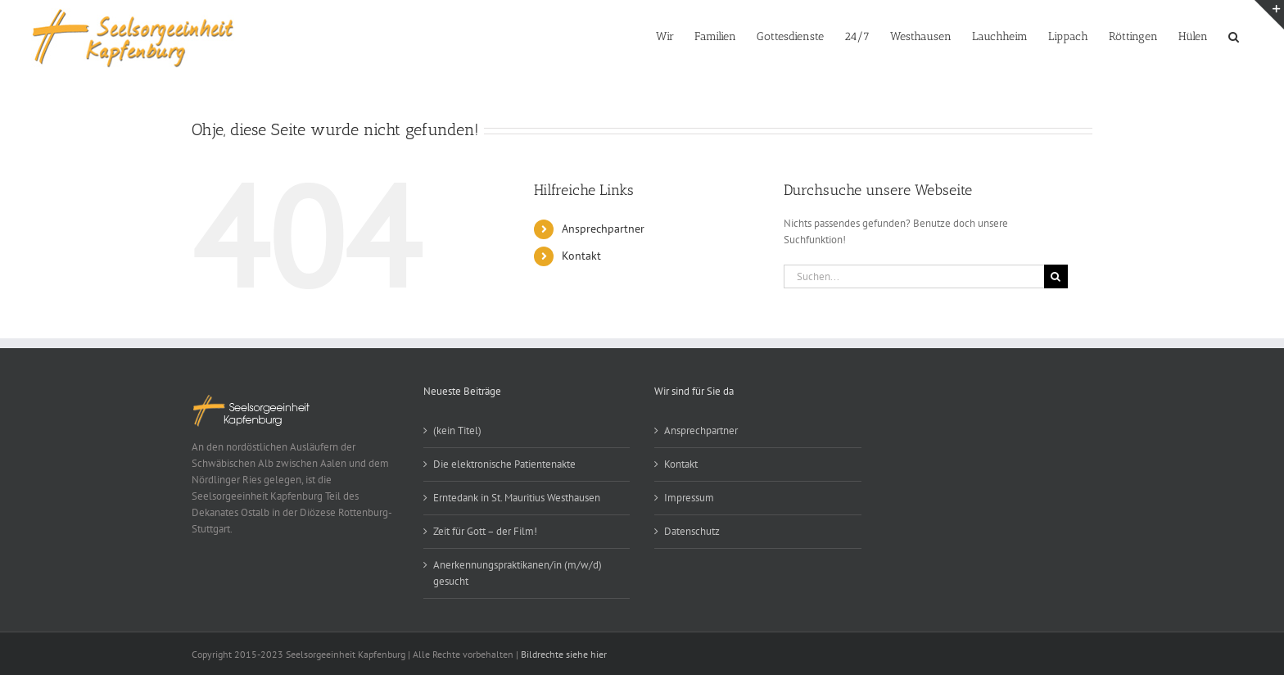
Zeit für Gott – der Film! (485, 531)
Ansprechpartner (603, 228)
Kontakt (581, 255)
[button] (1233, 35)
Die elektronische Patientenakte (504, 464)
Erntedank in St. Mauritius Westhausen (523, 498)
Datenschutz (692, 531)
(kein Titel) (457, 430)
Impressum (689, 498)
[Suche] (1056, 276)
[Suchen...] (914, 276)
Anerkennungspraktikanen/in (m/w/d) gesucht (517, 573)
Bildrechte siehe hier (564, 654)
